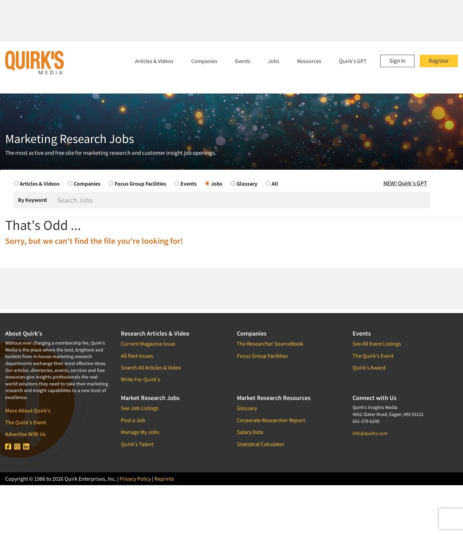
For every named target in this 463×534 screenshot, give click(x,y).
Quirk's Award (369, 367)
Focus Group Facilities (262, 355)
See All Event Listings (377, 343)
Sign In (397, 60)
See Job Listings (140, 407)
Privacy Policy (135, 478)
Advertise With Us (25, 433)
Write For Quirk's (140, 379)
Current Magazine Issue (148, 343)
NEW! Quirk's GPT (405, 183)
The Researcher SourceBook (270, 343)
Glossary (247, 407)
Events (242, 60)
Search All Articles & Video (151, 367)
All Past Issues (137, 355)
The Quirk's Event (25, 422)
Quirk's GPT (353, 60)
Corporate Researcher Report (271, 420)
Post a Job (133, 420)
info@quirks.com (370, 433)
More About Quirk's (28, 410)
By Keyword (32, 199)
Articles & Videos (154, 60)
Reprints (164, 478)
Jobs (273, 60)
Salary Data (250, 431)
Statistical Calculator (261, 443)
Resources (309, 60)
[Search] (243, 200)
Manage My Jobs (140, 431)
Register (439, 60)
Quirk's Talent (137, 443)
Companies (204, 60)
